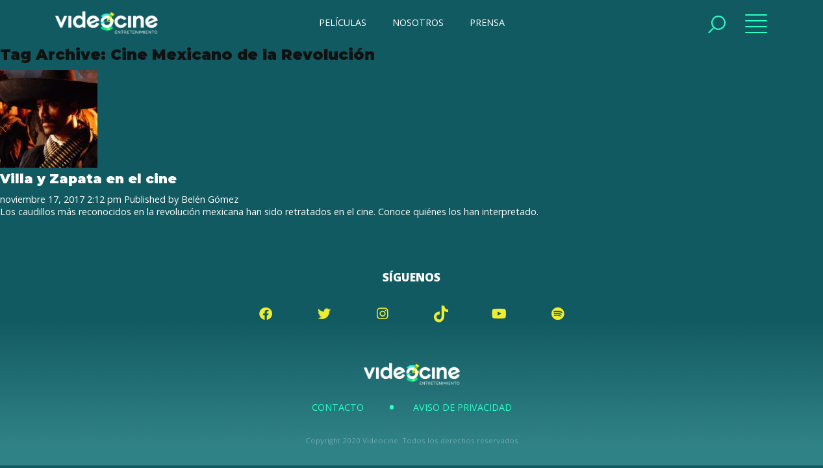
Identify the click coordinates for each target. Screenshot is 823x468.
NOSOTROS (418, 22)
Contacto (338, 407)
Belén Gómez (209, 199)
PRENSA (487, 22)
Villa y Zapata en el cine (88, 178)
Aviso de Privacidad (462, 407)
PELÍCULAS (342, 22)
